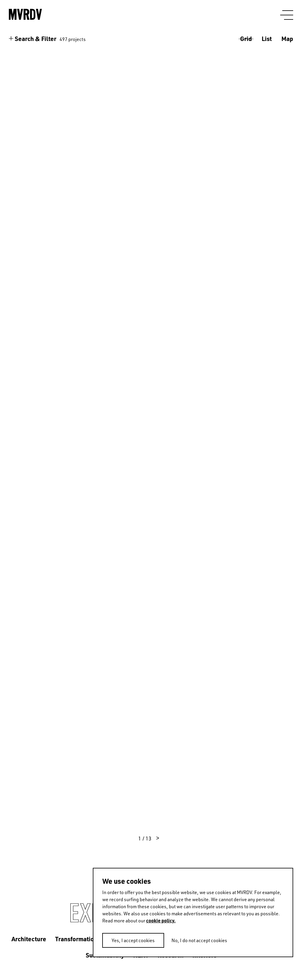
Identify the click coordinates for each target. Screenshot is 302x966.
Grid (246, 38)
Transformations (77, 939)
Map (287, 38)
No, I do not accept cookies (199, 940)
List (267, 38)
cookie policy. (161, 920)
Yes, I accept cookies (133, 940)
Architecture (28, 939)
